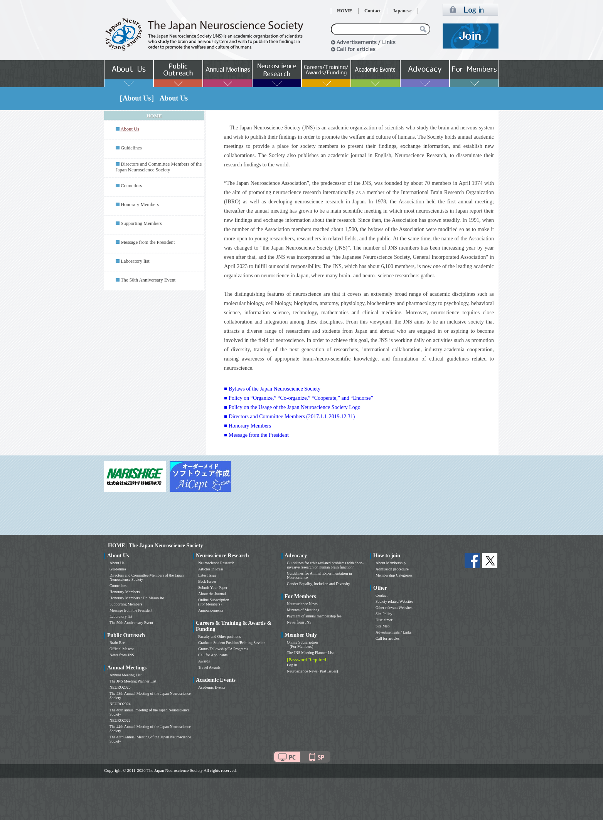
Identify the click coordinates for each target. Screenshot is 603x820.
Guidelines (131, 148)
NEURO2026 (119, 687)
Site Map (382, 626)
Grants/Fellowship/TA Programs (223, 649)
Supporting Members (141, 223)
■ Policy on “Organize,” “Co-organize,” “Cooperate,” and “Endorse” (298, 398)
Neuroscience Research (216, 563)
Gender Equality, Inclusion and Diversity (318, 584)
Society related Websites (394, 601)
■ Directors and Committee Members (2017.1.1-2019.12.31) (289, 416)
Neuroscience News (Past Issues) (312, 671)
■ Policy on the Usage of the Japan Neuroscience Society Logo (292, 407)
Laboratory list (135, 261)
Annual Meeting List (125, 675)
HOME (344, 10)
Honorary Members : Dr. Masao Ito (136, 598)
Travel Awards (209, 667)
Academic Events (211, 687)
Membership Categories (394, 575)
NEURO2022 (119, 720)
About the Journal (212, 594)
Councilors (131, 185)
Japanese (402, 10)
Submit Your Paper (212, 587)
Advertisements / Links (393, 632)
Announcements (210, 610)
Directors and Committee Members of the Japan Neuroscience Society (159, 167)
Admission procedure (392, 569)
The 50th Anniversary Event (148, 280)
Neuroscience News (302, 604)
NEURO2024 (119, 704)
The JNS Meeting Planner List (133, 681)
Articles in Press (211, 569)
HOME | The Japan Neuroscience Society (155, 545)
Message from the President (148, 242)
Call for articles (387, 638)
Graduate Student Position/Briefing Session (231, 643)
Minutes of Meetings (303, 610)
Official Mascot (121, 649)
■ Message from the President (256, 435)
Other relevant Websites (394, 607)
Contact (372, 10)
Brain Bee (117, 643)
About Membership (391, 563)
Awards (204, 661)
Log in (292, 665)
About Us (117, 563)
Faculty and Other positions (219, 636)
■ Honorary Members (247, 426)
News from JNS (121, 655)
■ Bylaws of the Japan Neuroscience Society (272, 389)
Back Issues (207, 581)
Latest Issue (207, 575)
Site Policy (384, 614)
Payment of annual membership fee (314, 616)
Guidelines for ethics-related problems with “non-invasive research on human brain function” (325, 565)
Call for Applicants (212, 655)
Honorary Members (140, 204)
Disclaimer (384, 620)
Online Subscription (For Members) (213, 602)
